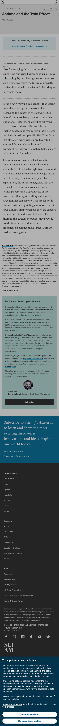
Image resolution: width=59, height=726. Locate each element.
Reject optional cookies (29, 721)
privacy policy (16, 696)
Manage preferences (12, 704)
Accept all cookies (30, 714)
